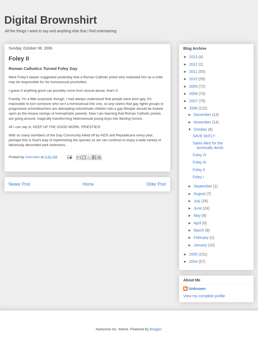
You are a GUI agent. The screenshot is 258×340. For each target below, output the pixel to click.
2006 (194, 108)
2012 (194, 64)
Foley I (198, 177)
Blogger (155, 329)
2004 (194, 261)
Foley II (199, 170)
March (199, 230)
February (202, 237)
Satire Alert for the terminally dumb (208, 145)
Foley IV (199, 155)
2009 (194, 86)
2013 (194, 57)
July (197, 201)
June (198, 208)
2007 (194, 101)
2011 (194, 71)
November (203, 122)
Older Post (156, 184)
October (201, 129)
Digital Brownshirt (50, 20)
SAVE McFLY (204, 136)
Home (88, 184)
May (198, 215)
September (203, 186)
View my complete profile (204, 296)
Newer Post (19, 184)
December (203, 114)
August (200, 194)
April (198, 223)
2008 (194, 93)
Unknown (197, 288)
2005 (194, 254)
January (201, 245)
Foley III (199, 162)
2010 (194, 79)
